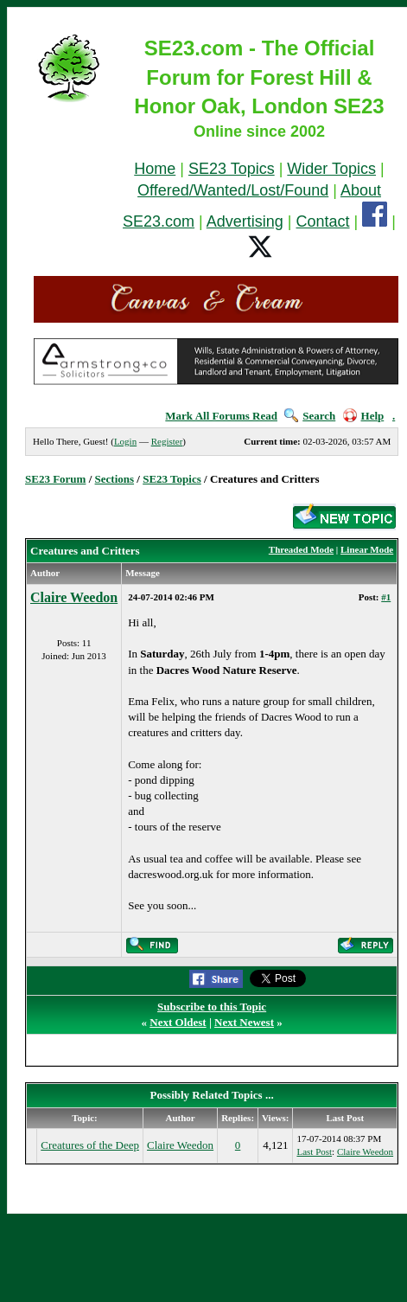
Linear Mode (366, 549)
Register (167, 441)
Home (154, 168)
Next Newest (244, 1022)
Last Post (314, 1151)
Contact (323, 221)
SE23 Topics (231, 168)
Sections (115, 478)
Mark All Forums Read (221, 415)
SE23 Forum (55, 478)
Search (309, 415)
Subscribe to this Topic (211, 1006)
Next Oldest (177, 1022)
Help (364, 415)
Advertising (245, 221)
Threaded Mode (301, 549)
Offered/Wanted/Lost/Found (232, 190)
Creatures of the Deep (90, 1144)
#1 (386, 597)
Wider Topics (331, 168)
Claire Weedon (74, 597)
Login (125, 441)
